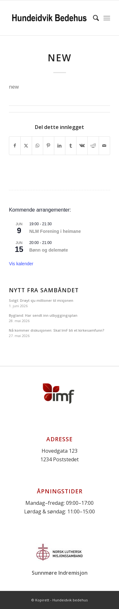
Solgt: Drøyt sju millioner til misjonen (41, 300)
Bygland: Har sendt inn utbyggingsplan (43, 315)
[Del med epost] (104, 145)
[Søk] (93, 17)
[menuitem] (93, 17)
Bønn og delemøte (48, 250)
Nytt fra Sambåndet (44, 290)
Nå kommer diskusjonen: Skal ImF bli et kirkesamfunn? (56, 330)
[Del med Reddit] (93, 145)
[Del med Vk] (81, 145)
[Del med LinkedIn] (59, 145)
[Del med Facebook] (14, 145)
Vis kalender (21, 263)
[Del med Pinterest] (48, 145)
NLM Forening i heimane (55, 231)
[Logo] (49, 17)
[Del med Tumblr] (70, 145)
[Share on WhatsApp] (37, 145)
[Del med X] (26, 145)
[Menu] (106, 17)
